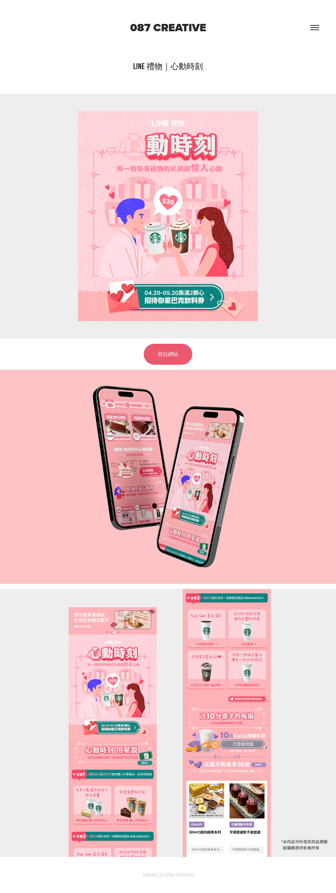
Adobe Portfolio (179, 875)
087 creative (168, 27)
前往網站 (168, 354)
